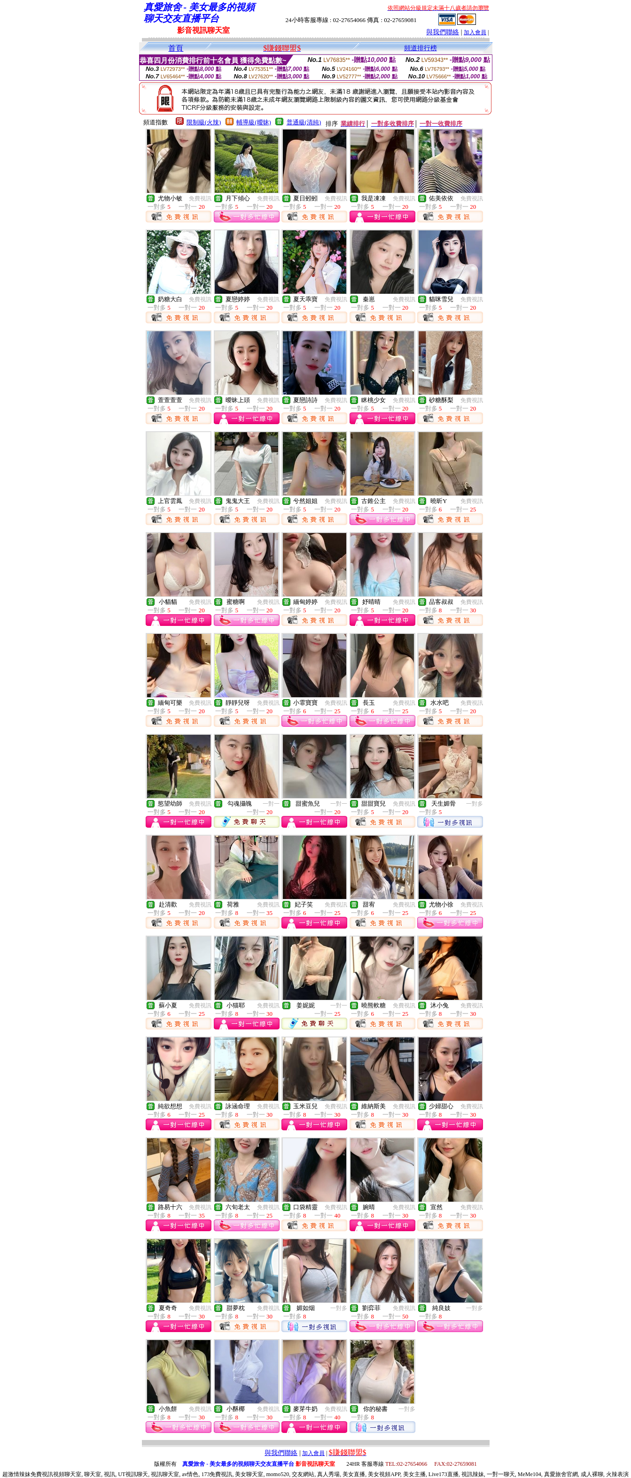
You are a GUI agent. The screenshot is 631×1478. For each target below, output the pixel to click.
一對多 (474, 803)
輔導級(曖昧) (253, 122)
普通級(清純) (304, 122)
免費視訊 (200, 198)
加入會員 (475, 32)
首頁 (175, 48)
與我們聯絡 (442, 32)
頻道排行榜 (420, 48)
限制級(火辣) (204, 122)
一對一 (271, 803)
